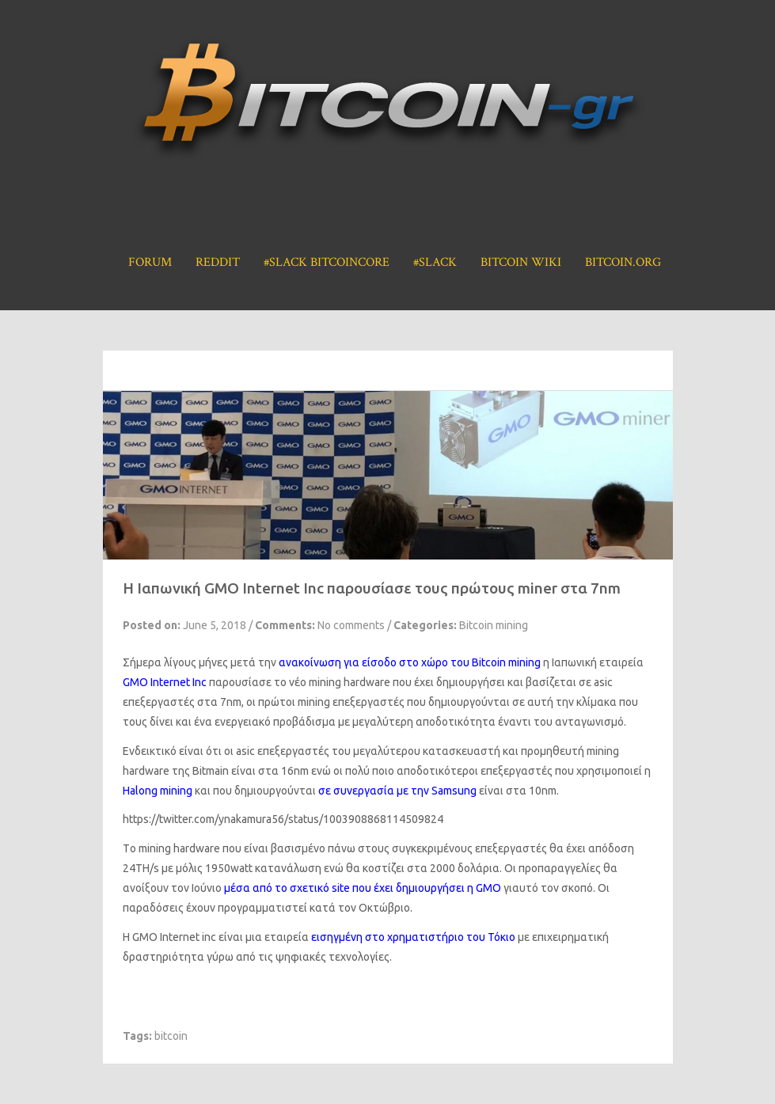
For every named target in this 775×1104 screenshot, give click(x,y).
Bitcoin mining (493, 625)
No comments (351, 625)
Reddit (218, 262)
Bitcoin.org (623, 262)
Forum (150, 262)
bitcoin (171, 1036)
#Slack (435, 262)
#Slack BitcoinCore (326, 262)
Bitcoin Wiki (521, 262)
